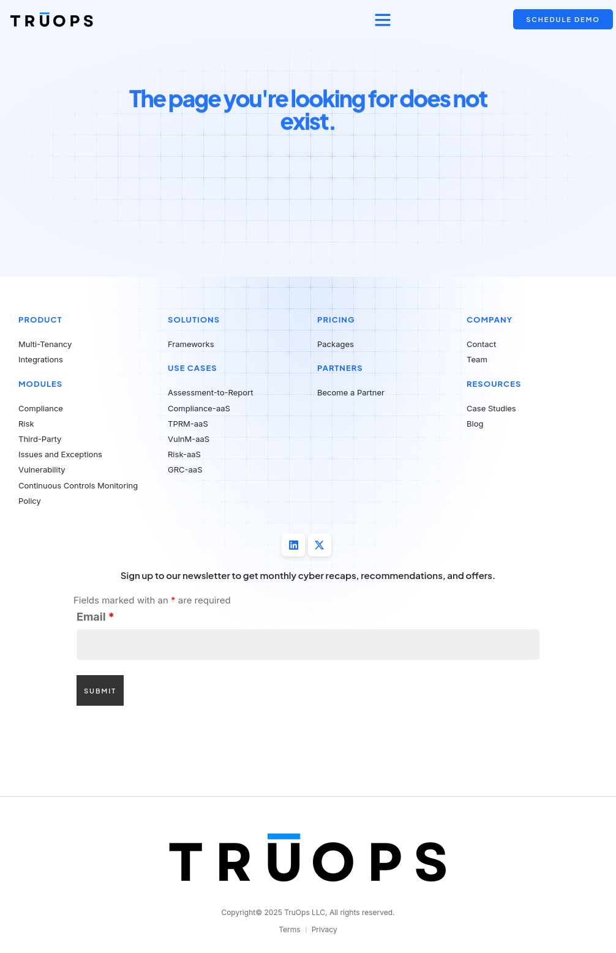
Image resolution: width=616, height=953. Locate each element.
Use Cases (192, 368)
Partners (340, 368)
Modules (40, 384)
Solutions (194, 319)
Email (96, 618)
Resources (494, 384)
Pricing (336, 319)
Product (40, 319)
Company (490, 319)
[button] (383, 19)
